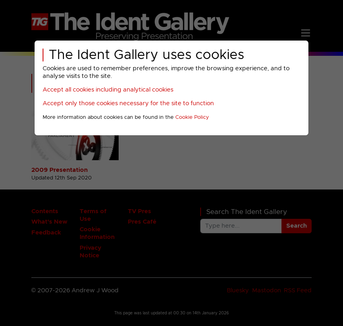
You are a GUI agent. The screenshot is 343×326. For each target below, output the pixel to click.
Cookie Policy (192, 117)
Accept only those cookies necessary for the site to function (128, 103)
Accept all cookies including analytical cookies (108, 90)
